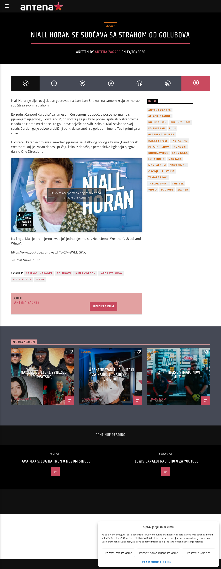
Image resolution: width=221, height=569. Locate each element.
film (172, 128)
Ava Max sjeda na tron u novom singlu (56, 461)
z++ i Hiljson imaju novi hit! (179, 374)
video (152, 189)
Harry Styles (158, 140)
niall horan (22, 279)
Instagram (180, 140)
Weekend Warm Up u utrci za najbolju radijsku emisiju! (111, 375)
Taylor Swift (158, 183)
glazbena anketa (161, 134)
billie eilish (157, 122)
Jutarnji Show (159, 146)
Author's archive (104, 306)
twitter (178, 183)
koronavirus (158, 153)
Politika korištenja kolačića (156, 561)
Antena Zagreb (108, 52)
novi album (157, 165)
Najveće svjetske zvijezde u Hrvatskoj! (43, 374)
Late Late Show (111, 273)
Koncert (180, 146)
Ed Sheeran (156, 128)
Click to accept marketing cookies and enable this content (76, 195)
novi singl (178, 165)
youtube (167, 189)
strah (39, 279)
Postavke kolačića (198, 553)
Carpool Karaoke (39, 273)
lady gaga (180, 153)
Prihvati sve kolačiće (118, 553)
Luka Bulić (156, 159)
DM (188, 122)
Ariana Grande (159, 116)
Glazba (110, 25)
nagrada (175, 159)
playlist (168, 171)
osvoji (153, 171)
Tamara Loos (158, 177)
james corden (85, 273)
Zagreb (183, 189)
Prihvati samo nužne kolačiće (158, 553)
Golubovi (64, 273)
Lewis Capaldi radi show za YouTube (167, 461)
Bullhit (176, 122)
